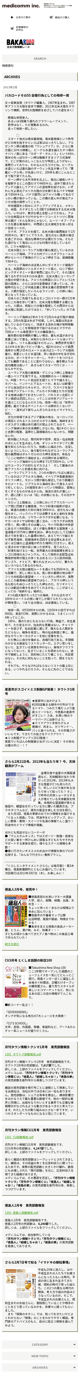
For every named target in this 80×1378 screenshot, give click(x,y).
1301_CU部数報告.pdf (19, 1137)
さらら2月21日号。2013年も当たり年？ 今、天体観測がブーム (40, 763)
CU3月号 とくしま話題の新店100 (28, 960)
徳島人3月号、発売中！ (21, 889)
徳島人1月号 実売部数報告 (25, 1205)
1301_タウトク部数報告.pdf (23, 1054)
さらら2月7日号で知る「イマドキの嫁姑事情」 (38, 1262)
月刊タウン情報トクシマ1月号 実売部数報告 (37, 1047)
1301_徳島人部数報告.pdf (21, 1212)
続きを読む (12, 944)
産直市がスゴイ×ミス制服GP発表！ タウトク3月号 (40, 691)
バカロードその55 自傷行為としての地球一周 (37, 95)
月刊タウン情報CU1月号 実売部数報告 (33, 1130)
